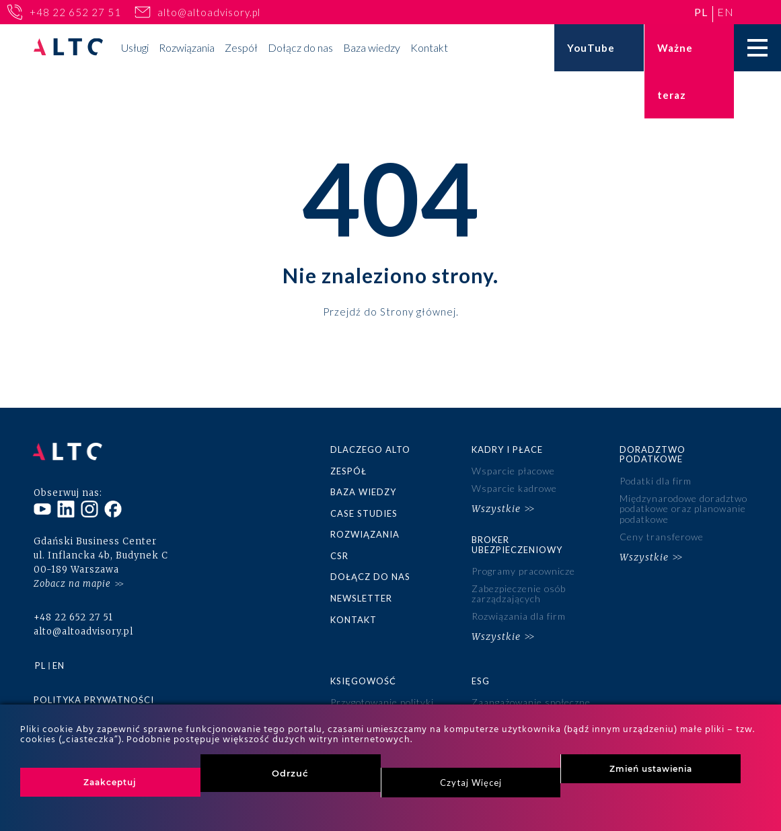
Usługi (135, 47)
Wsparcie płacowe (514, 470)
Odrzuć (290, 773)
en (725, 11)
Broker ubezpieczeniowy (517, 543)
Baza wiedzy (371, 47)
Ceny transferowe (662, 535)
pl (701, 11)
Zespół (241, 47)
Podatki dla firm (656, 480)
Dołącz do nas (300, 47)
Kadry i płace (507, 449)
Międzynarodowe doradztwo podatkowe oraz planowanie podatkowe (682, 508)
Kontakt (429, 47)
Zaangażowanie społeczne (532, 699)
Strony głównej (418, 311)
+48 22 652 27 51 (75, 12)
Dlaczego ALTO (370, 449)
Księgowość (363, 678)
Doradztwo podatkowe (652, 454)
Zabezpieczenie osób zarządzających (519, 591)
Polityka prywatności (94, 696)
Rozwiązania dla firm (519, 614)
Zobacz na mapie (72, 580)
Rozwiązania (187, 47)
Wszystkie (496, 508)
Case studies (364, 512)
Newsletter (361, 596)
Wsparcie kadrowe (515, 488)
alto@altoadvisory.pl (208, 12)
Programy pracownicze (524, 569)
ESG (481, 678)
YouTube (591, 48)
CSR (339, 554)
